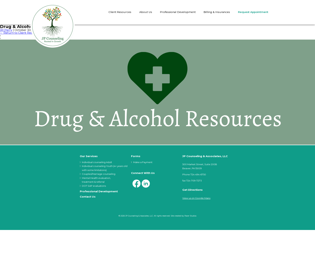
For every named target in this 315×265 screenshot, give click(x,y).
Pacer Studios (190, 216)
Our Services (89, 156)
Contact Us (88, 196)
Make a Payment (142, 162)
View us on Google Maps (196, 198)
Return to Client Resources (21, 33)
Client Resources (119, 12)
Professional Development (178, 12)
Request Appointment (253, 12)
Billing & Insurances (217, 12)
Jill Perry (6, 30)
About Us (145, 12)
